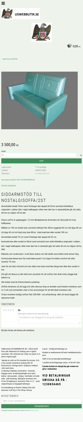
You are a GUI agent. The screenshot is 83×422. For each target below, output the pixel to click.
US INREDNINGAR (42, 173)
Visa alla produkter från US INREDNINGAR (18, 179)
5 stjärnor (13, 310)
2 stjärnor (6, 310)
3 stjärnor (8, 310)
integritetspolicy (34, 410)
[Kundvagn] (40, 46)
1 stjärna (4, 310)
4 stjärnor (11, 310)
